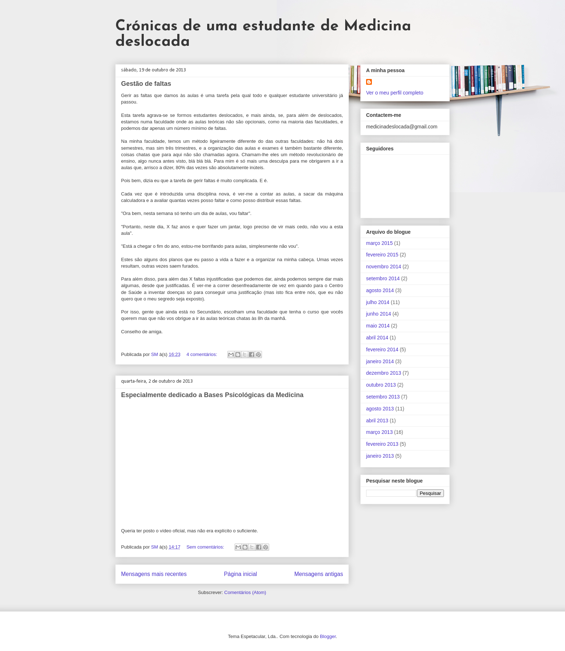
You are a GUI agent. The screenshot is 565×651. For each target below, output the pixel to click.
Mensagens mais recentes (154, 574)
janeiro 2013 (380, 456)
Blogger (328, 636)
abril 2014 (377, 337)
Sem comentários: (205, 547)
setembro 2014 (383, 278)
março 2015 (379, 243)
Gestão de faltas (146, 83)
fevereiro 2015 (382, 255)
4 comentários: (202, 354)
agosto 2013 (380, 409)
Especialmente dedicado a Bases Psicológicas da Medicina (212, 395)
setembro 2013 (383, 397)
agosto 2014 (380, 290)
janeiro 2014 (380, 361)
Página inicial (240, 574)
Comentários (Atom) (245, 592)
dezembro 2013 (383, 373)
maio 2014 (378, 326)
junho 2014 (378, 314)
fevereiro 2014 (382, 349)
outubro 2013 (381, 385)
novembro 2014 (383, 266)
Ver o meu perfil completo (394, 93)
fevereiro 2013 (382, 444)
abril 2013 (377, 420)
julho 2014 (378, 302)
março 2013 (379, 432)
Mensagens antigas (318, 574)
